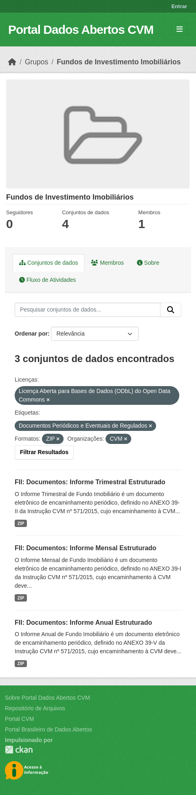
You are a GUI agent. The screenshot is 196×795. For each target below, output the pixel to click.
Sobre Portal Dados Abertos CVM (47, 697)
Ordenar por (31, 333)
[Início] (12, 62)
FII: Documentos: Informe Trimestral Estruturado (90, 482)
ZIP (21, 523)
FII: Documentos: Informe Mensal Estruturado (85, 548)
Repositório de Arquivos (35, 708)
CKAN (19, 749)
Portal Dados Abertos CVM (81, 29)
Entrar (179, 6)
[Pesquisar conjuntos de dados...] (88, 310)
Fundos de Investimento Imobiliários (119, 62)
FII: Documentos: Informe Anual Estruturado (83, 622)
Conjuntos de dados (48, 262)
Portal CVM (19, 719)
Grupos (36, 62)
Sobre (148, 262)
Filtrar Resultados (44, 452)
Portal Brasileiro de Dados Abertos (48, 729)
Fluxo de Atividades (47, 280)
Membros (107, 262)
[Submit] (170, 310)
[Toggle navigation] (179, 29)
